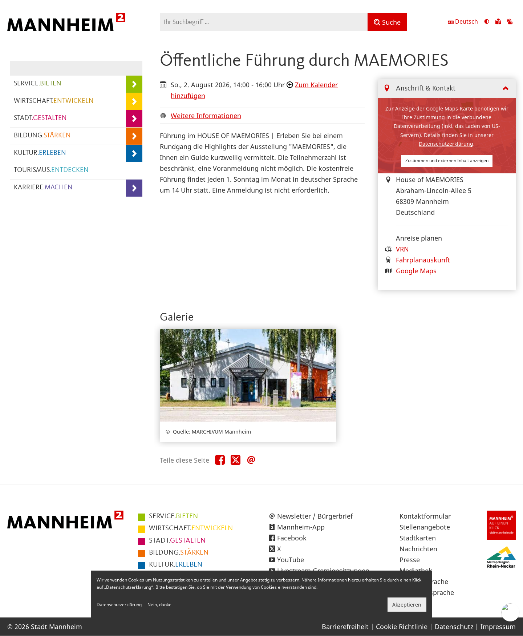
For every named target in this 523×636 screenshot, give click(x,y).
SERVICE (37, 83)
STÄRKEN (178, 552)
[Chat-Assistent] (510, 612)
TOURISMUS (51, 170)
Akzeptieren (406, 604)
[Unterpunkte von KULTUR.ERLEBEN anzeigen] (134, 153)
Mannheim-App (301, 527)
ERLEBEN (175, 564)
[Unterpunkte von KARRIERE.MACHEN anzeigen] (134, 188)
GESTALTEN (177, 540)
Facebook (292, 538)
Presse (410, 559)
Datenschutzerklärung (446, 143)
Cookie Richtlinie (401, 626)
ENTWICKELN (191, 528)
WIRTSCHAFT (54, 101)
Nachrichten (418, 548)
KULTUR (40, 153)
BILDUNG (42, 135)
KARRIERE (43, 187)
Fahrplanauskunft (423, 259)
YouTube (290, 559)
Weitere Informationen (206, 115)
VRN (402, 249)
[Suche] (387, 22)
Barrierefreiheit (345, 626)
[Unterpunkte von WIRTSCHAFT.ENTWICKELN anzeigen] (134, 101)
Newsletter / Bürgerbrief (315, 516)
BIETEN (173, 516)
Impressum (498, 626)
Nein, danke (159, 604)
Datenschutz (454, 626)
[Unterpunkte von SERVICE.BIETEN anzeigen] (134, 84)
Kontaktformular (425, 516)
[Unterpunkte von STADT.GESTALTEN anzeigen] (134, 118)
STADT (40, 118)
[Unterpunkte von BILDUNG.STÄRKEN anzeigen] (134, 136)
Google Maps (416, 270)
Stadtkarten (418, 538)
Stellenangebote (425, 527)
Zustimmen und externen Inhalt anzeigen (446, 160)
